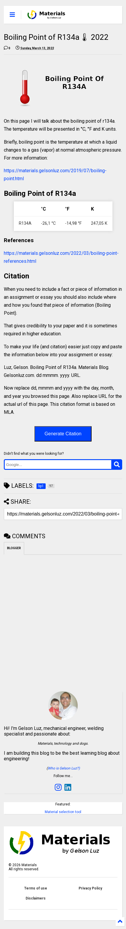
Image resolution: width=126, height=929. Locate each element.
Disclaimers (36, 898)
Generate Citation (62, 433)
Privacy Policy (90, 888)
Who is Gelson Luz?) (64, 768)
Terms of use (35, 888)
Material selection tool (63, 812)
